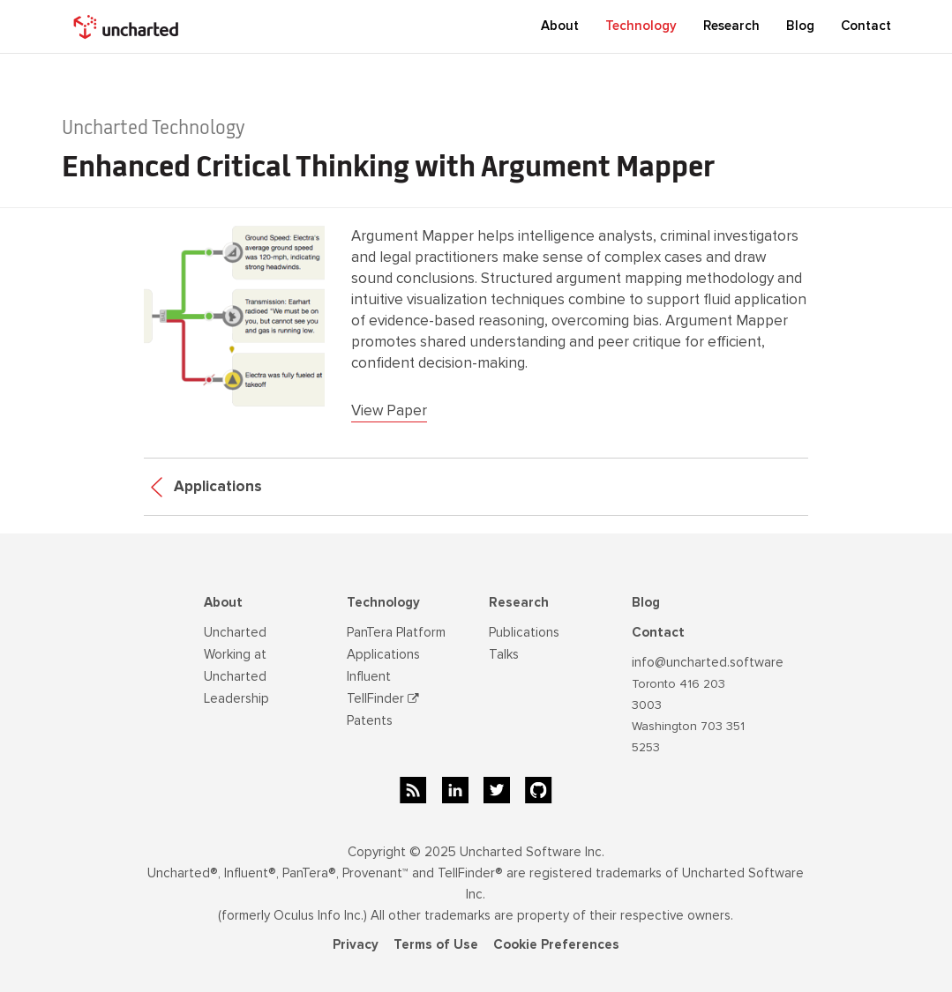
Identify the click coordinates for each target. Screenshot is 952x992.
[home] (128, 26)
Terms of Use (436, 944)
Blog (646, 602)
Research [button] (731, 26)
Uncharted (235, 632)
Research (519, 602)
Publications (524, 632)
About (223, 602)
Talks (504, 654)
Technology (383, 602)
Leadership (236, 698)
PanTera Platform (396, 632)
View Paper (389, 410)
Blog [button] (800, 26)
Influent (369, 676)
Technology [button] (641, 26)
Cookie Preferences (556, 944)
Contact (866, 26)
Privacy (356, 944)
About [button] (560, 26)
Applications (206, 486)
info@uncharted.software (707, 662)
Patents (370, 720)
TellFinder (383, 698)
